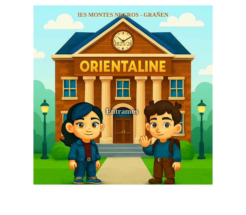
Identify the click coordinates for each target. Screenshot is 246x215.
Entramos (123, 111)
